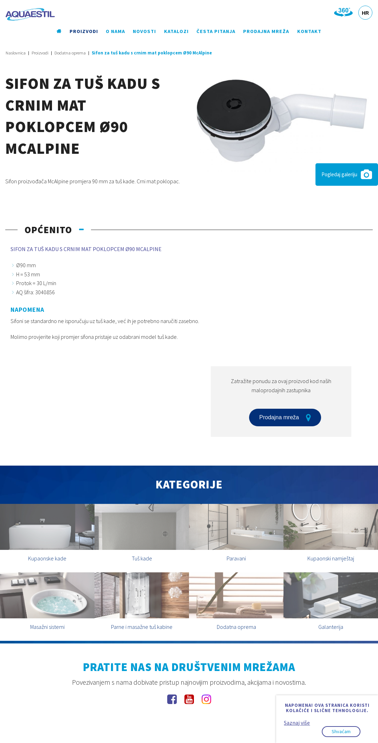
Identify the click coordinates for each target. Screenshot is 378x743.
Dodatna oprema (70, 53)
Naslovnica (16, 53)
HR (365, 13)
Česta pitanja (215, 31)
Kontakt (309, 31)
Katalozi (176, 31)
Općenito (48, 230)
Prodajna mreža (266, 31)
